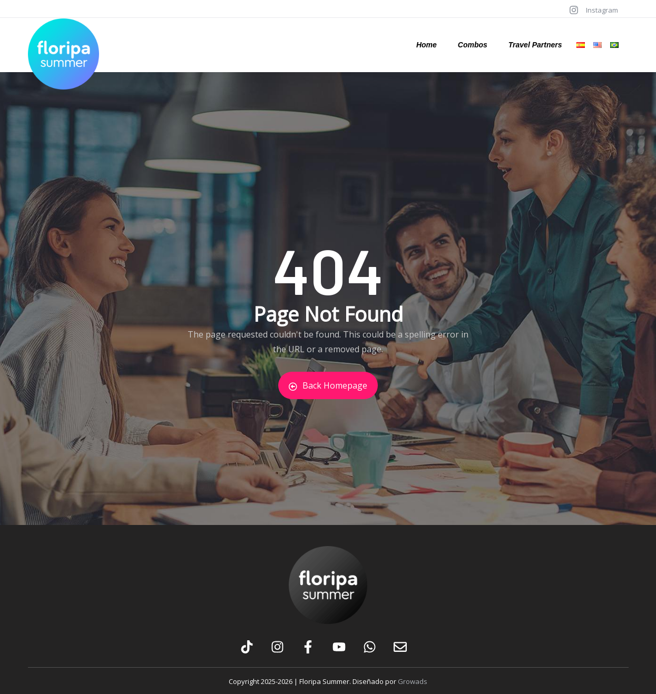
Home (426, 45)
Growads (412, 681)
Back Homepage (328, 385)
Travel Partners (535, 45)
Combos (472, 45)
